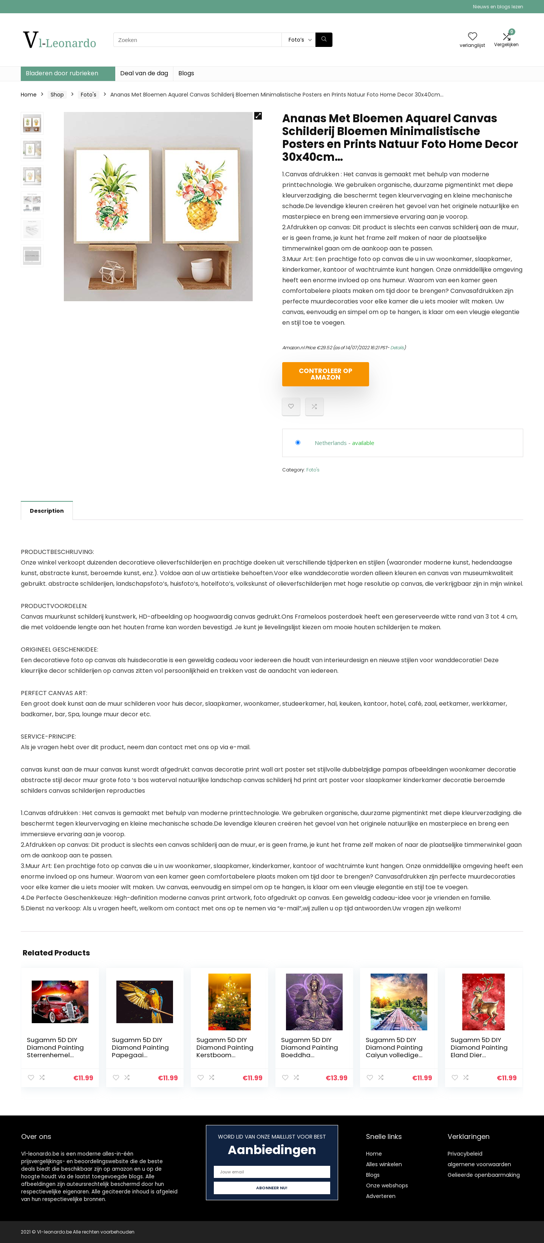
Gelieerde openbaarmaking (484, 1175)
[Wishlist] (472, 37)
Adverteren (381, 1196)
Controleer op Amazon (325, 374)
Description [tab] (47, 511)
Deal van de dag (144, 73)
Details (397, 347)
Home (29, 94)
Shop (57, 94)
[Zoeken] (323, 40)
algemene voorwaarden (479, 1164)
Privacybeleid (465, 1153)
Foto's (88, 94)
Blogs (186, 73)
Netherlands (331, 442)
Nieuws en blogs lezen (498, 6)
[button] (258, 116)
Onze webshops (387, 1185)
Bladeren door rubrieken (62, 73)
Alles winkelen (384, 1164)
